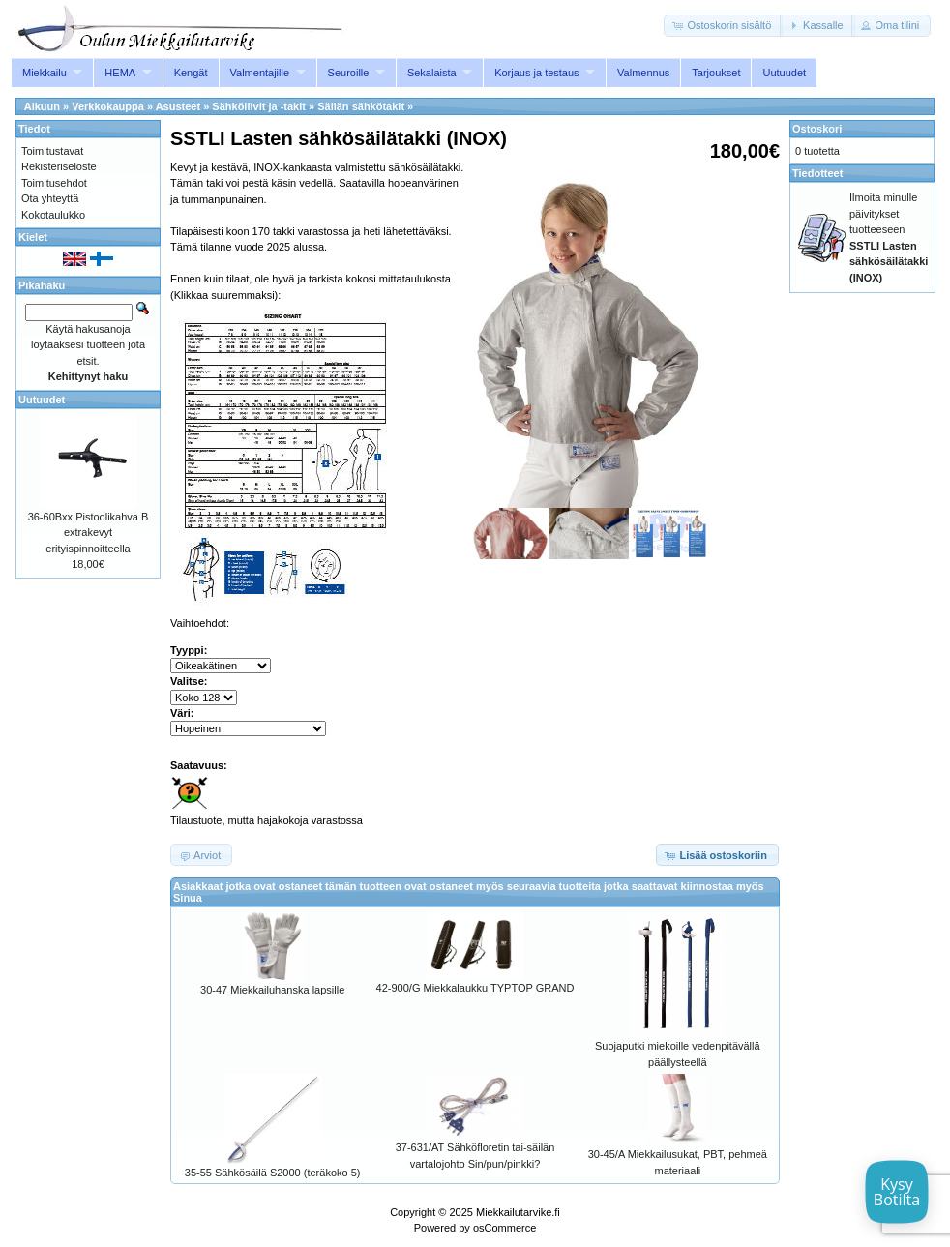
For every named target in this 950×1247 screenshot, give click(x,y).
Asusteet (178, 106)
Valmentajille (260, 72)
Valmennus (643, 72)
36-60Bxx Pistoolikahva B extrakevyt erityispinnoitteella (88, 532)
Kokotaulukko (53, 215)
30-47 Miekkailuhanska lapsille (272, 989)
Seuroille (349, 72)
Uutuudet (784, 72)
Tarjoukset (716, 72)
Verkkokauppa (108, 106)
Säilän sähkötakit (360, 106)
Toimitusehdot (54, 183)
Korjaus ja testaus (536, 72)
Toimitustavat (52, 151)
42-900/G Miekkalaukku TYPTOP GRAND (475, 988)
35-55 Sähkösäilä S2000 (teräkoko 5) (273, 1172)
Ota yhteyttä (49, 198)
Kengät (191, 72)
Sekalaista (432, 72)
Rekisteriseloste (59, 166)
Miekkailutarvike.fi (518, 1212)
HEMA (119, 72)
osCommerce (504, 1227)
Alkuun (42, 106)
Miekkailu (44, 72)
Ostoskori (817, 128)
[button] (723, 26)
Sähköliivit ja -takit (259, 106)
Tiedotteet (817, 173)
